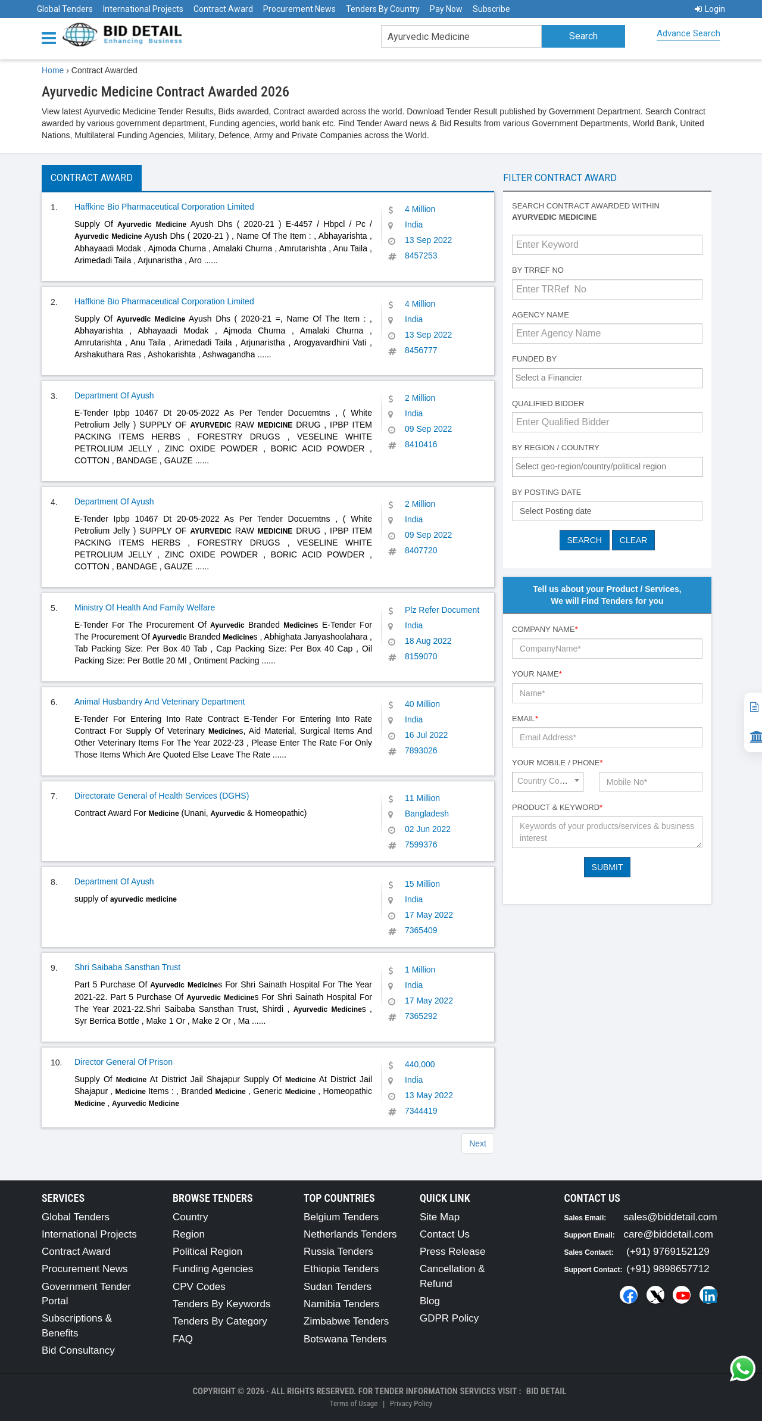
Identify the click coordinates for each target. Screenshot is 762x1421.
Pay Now (446, 9)
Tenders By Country (383, 9)
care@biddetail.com (669, 1234)
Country (190, 1217)
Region (189, 1234)
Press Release (453, 1251)
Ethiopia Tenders (341, 1268)
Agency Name (540, 314)
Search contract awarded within (586, 211)
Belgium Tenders (341, 1217)
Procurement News (299, 9)
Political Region (207, 1251)
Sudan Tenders (337, 1286)
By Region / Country (555, 447)
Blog (430, 1301)
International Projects (143, 9)
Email (525, 718)
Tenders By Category (220, 1321)
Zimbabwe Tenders (346, 1321)
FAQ (183, 1339)
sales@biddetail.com (670, 1217)
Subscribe (491, 9)
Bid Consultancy (78, 1350)
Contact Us (445, 1234)
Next (477, 1143)
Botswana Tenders (345, 1339)
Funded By (534, 358)
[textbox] (610, 378)
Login (710, 9)
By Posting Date (547, 492)
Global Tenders (65, 9)
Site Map (440, 1217)
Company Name (545, 629)
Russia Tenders (338, 1251)
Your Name (537, 673)
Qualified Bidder (548, 403)
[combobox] (607, 378)
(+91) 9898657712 (667, 1268)
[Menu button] (52, 37)
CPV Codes (199, 1286)
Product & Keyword (557, 807)
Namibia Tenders (341, 1304)
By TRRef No (538, 270)
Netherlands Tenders (350, 1234)
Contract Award (223, 9)
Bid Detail (546, 1391)
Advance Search (688, 33)
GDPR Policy (449, 1318)
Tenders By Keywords (221, 1304)
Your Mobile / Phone (557, 762)
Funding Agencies (213, 1268)
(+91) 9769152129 (667, 1251)
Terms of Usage (353, 1403)
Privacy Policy (411, 1403)
